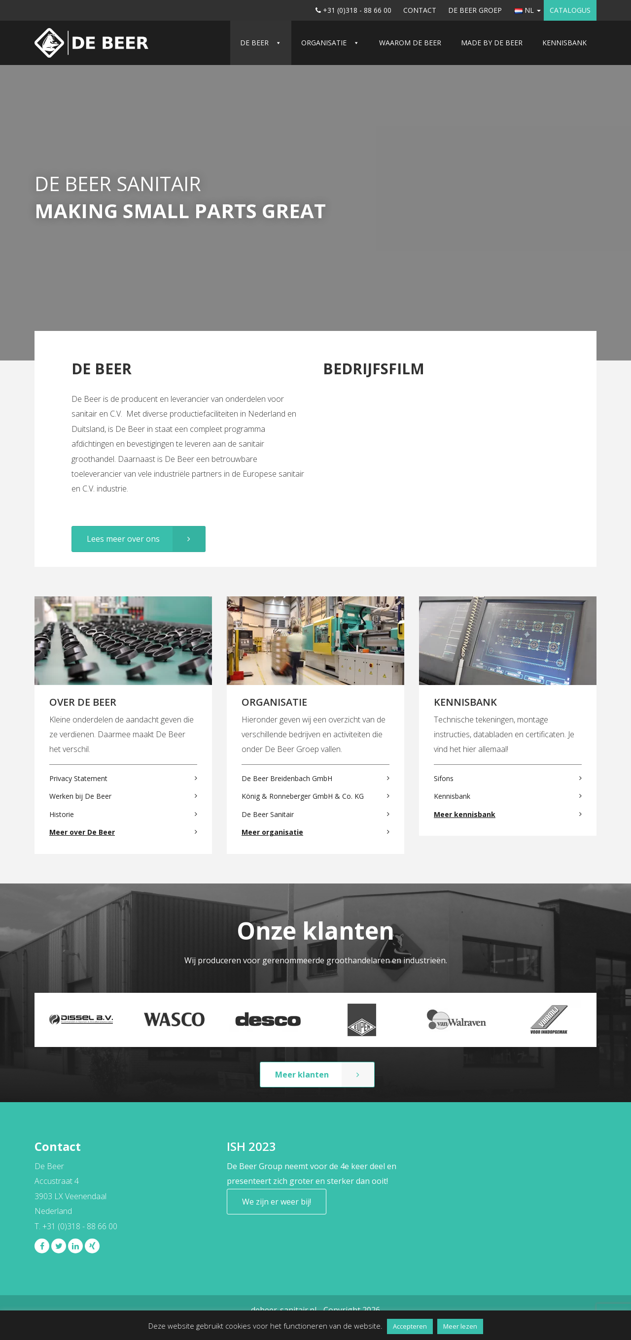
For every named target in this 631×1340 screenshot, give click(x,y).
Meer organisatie (272, 832)
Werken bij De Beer (80, 796)
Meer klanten (302, 1074)
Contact (419, 10)
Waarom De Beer (410, 42)
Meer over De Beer (82, 832)
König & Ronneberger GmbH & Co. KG (303, 796)
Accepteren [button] (410, 1326)
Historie (61, 814)
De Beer (254, 42)
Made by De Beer (492, 42)
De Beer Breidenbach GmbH (287, 778)
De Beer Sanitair (268, 814)
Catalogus (570, 10)
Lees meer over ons (123, 538)
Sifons (444, 778)
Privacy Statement (78, 778)
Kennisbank (564, 42)
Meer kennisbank (464, 814)
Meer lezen (460, 1326)
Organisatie (324, 42)
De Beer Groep (475, 10)
